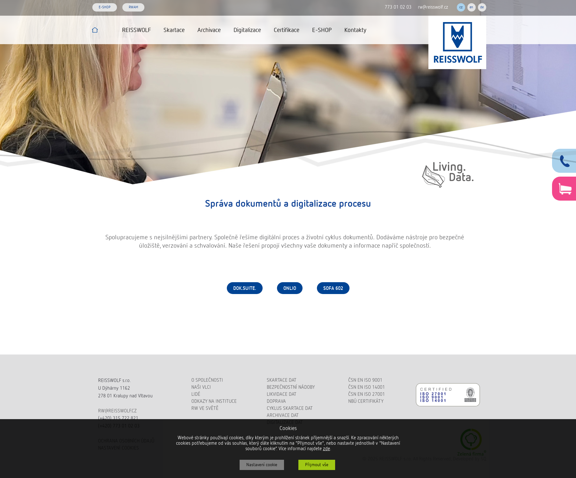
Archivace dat (283, 415)
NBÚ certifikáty (365, 401)
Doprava (276, 401)
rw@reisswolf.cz (433, 7)
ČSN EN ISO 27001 (366, 394)
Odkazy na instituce (214, 401)
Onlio (289, 288)
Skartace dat (281, 380)
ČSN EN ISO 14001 (366, 387)
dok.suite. (244, 288)
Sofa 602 (333, 288)
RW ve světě (205, 408)
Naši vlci (201, 387)
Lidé (195, 394)
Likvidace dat (281, 394)
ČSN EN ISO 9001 (365, 380)
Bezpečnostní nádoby (291, 387)
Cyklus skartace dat (290, 408)
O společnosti (207, 380)
